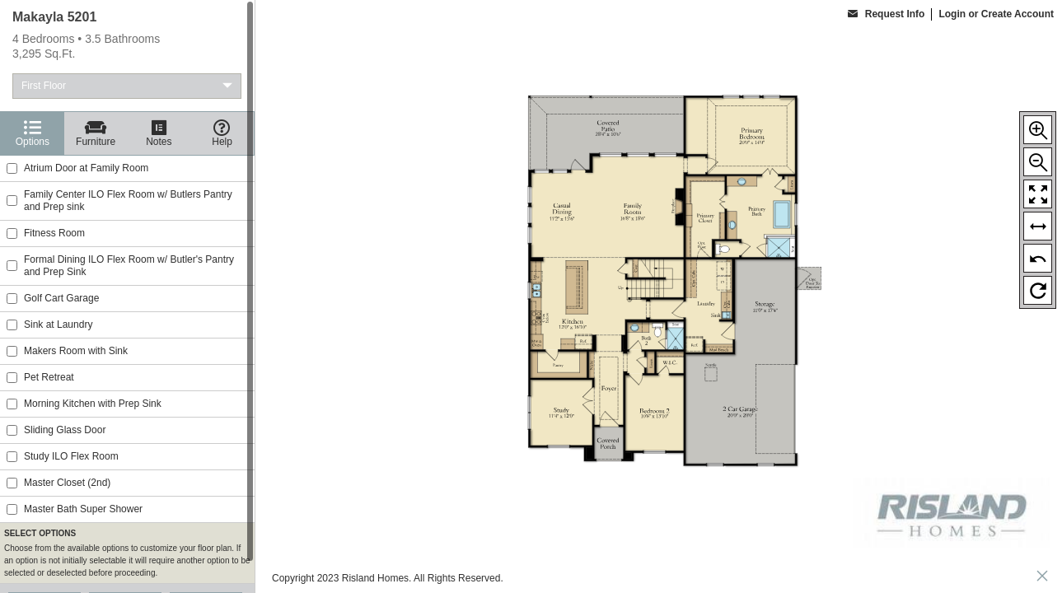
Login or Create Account (996, 14)
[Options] (32, 133)
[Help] (222, 133)
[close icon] (1042, 577)
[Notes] (159, 133)
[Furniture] (96, 133)
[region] (127, 296)
